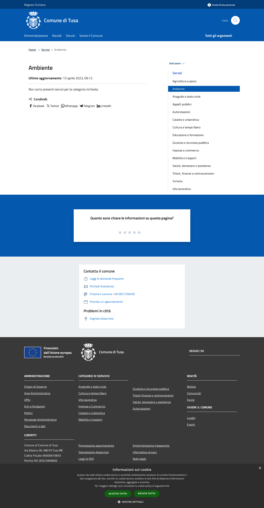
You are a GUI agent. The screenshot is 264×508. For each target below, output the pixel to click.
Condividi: (38, 99)
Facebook (36, 106)
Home (32, 49)
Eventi (191, 424)
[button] (132, 502)
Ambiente (179, 89)
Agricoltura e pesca (184, 81)
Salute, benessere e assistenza (192, 166)
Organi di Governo (35, 386)
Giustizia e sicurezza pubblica (191, 142)
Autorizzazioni (181, 112)
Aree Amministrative (37, 393)
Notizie (191, 386)
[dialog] (132, 486)
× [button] (259, 468)
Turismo (177, 181)
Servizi (45, 49)
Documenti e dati (34, 426)
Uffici (27, 400)
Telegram (87, 106)
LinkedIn (103, 106)
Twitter (52, 106)
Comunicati (194, 393)
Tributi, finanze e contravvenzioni (193, 173)
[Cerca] (235, 20)
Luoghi (191, 418)
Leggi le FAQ (86, 459)
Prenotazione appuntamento (96, 445)
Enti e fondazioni (34, 406)
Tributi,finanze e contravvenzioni (153, 395)
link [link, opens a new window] (167, 485)
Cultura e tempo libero (186, 127)
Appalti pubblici (182, 104)
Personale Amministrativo (40, 419)
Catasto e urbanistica (186, 119)
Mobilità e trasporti (184, 158)
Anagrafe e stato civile (186, 96)
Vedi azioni (177, 63)
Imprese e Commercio (91, 406)
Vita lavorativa (182, 189)
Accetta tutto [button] (118, 493)
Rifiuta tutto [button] (146, 493)
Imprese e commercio (186, 150)
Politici (28, 413)
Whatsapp (69, 106)
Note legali (139, 459)
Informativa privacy (145, 452)
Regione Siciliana (34, 5)
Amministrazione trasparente (151, 445)
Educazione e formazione (188, 135)
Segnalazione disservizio (93, 452)
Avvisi (191, 400)
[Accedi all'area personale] (221, 5)
